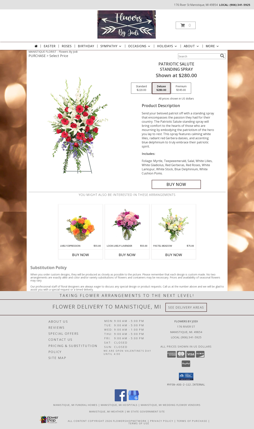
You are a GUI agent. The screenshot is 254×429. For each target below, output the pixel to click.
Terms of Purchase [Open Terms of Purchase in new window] (192, 420)
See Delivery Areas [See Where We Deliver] (186, 307)
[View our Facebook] (121, 400)
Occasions (139, 46)
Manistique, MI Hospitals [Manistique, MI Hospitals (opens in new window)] (119, 404)
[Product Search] (198, 56)
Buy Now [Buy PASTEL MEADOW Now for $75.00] (173, 254)
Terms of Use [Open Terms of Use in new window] (138, 423)
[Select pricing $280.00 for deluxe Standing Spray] (161, 88)
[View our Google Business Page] (133, 400)
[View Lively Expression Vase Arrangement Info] (80, 224)
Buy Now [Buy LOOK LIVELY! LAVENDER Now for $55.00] (127, 254)
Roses (67, 46)
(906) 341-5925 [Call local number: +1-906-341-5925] (240, 5)
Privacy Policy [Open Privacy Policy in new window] (161, 420)
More (212, 46)
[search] (222, 56)
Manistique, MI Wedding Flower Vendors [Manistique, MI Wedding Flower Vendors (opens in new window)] (171, 404)
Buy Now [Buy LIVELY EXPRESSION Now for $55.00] (80, 254)
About (192, 46)
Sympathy (111, 46)
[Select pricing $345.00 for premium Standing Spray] (181, 88)
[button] (186, 25)
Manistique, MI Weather (106, 411)
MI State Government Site (146, 411)
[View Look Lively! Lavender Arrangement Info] (127, 224)
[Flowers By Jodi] (126, 24)
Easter (50, 46)
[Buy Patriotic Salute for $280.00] (176, 184)
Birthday (86, 46)
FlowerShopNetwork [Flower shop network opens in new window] (130, 420)
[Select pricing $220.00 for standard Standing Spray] (141, 88)
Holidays (167, 46)
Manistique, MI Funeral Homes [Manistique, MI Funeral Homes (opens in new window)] (75, 404)
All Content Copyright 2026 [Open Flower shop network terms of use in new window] (90, 420)
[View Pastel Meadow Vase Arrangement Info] (173, 224)
